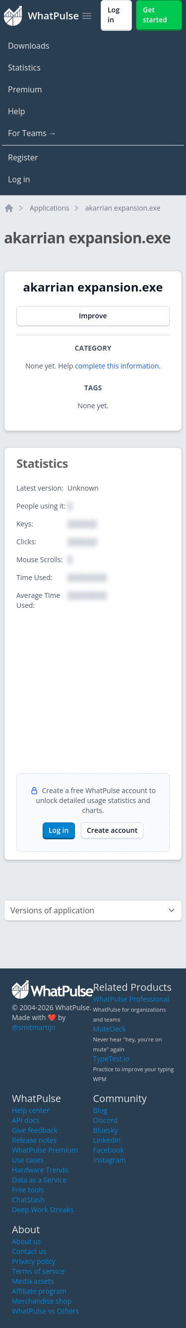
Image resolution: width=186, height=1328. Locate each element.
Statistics (24, 67)
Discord (105, 1120)
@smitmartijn (34, 1027)
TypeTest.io (111, 1058)
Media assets (33, 1281)
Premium (25, 89)
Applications (49, 208)
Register (23, 157)
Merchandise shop (41, 1301)
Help (16, 111)
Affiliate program (39, 1291)
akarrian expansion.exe (123, 208)
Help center (31, 1110)
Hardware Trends (40, 1170)
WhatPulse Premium (45, 1150)
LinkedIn (107, 1140)
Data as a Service (39, 1179)
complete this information (117, 365)
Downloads (28, 45)
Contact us (29, 1251)
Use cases (28, 1160)
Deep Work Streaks (42, 1209)
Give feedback (35, 1130)
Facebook (108, 1150)
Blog (100, 1110)
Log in (19, 179)
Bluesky (105, 1130)
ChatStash (28, 1199)
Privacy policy (34, 1261)
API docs (25, 1120)
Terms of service (38, 1271)
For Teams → (32, 133)
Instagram (109, 1160)
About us (26, 1241)
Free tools (28, 1189)
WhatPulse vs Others (45, 1311)
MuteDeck (109, 1028)
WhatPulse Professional (131, 999)
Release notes (34, 1140)
